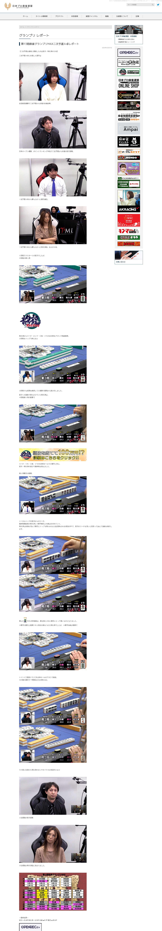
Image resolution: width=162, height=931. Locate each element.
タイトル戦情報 (41, 16)
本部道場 (74, 16)
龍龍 (107, 16)
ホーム (25, 16)
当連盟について (122, 16)
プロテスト (59, 16)
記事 (137, 16)
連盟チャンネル (92, 16)
